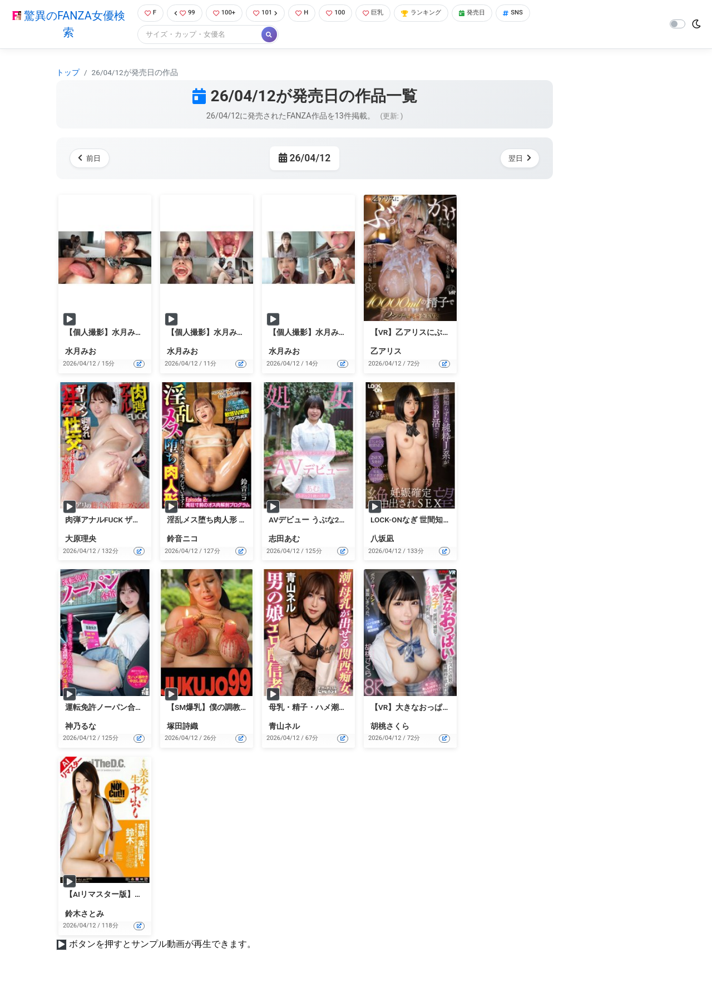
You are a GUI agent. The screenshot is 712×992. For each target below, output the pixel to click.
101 (268, 13)
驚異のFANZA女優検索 (65, 25)
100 (343, 13)
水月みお (80, 352)
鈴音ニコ (182, 540)
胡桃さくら (389, 727)
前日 (91, 159)
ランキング (436, 13)
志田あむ (284, 540)
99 (182, 13)
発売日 (492, 13)
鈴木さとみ (84, 914)
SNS (536, 13)
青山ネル (284, 727)
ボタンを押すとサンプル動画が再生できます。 (162, 945)
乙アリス (386, 352)
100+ (224, 13)
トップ (68, 73)
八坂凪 (382, 540)
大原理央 (80, 540)
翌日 (517, 159)
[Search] (195, 35)
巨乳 (383, 13)
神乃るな (80, 727)
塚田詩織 (182, 727)
